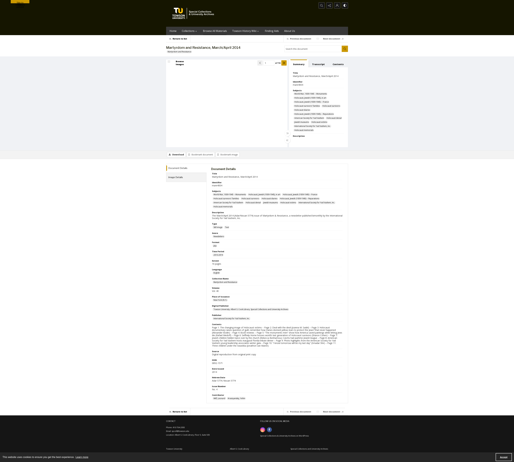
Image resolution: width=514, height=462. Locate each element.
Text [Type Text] (227, 227)
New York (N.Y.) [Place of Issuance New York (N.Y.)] (220, 300)
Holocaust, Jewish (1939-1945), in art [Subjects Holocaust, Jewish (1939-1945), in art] (310, 98)
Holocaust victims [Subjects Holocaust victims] (319, 122)
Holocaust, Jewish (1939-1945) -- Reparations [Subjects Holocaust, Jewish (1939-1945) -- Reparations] (314, 114)
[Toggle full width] (287, 133)
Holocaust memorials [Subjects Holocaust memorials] (303, 130)
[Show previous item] (260, 63)
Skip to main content (20, 2)
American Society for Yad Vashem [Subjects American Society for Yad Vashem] (309, 118)
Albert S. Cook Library (239, 449)
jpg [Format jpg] (215, 245)
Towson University (174, 449)
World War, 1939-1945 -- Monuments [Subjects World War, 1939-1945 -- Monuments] (310, 93)
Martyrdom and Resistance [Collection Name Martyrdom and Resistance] (225, 282)
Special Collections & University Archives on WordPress (284, 435)
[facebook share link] (269, 429)
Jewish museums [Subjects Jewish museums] (301, 122)
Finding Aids (272, 31)
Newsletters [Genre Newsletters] (219, 236)
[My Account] (337, 5)
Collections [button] (190, 31)
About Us (289, 31)
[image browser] (177, 63)
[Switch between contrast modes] (345, 5)
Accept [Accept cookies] (503, 457)
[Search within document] (345, 49)
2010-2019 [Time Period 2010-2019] (218, 255)
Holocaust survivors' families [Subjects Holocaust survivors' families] (307, 106)
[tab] (299, 63)
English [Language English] (217, 272)
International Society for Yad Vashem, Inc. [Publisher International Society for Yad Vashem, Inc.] (232, 318)
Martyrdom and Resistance (179, 51)
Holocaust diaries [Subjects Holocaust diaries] (302, 110)
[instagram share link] (262, 429)
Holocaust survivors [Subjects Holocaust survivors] (331, 106)
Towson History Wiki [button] (246, 31)
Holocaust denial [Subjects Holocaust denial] (334, 118)
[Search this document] (313, 49)
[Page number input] (268, 63)
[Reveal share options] (329, 5)
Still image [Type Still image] (218, 227)
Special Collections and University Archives (309, 449)
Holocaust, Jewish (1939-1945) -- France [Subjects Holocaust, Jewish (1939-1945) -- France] (311, 102)
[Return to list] (179, 38)
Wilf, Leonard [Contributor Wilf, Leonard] (219, 398)
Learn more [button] (82, 457)
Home (173, 31)
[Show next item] (284, 63)
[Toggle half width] (287, 140)
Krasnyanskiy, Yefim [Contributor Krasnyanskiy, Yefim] (236, 398)
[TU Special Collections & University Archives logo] (194, 13)
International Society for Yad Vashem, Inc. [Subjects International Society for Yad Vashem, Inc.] (312, 126)
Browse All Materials (215, 31)
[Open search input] (322, 5)
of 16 (278, 63)
